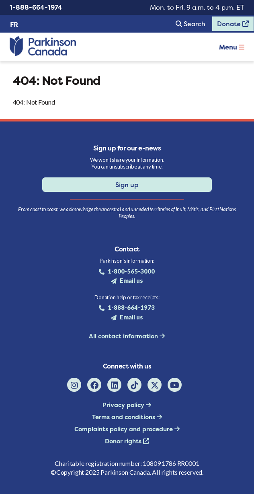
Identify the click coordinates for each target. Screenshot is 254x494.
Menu (231, 47)
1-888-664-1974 (36, 7)
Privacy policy (124, 405)
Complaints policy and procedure (124, 429)
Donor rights (124, 441)
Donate (230, 25)
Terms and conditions (124, 417)
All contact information (124, 336)
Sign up (126, 184)
